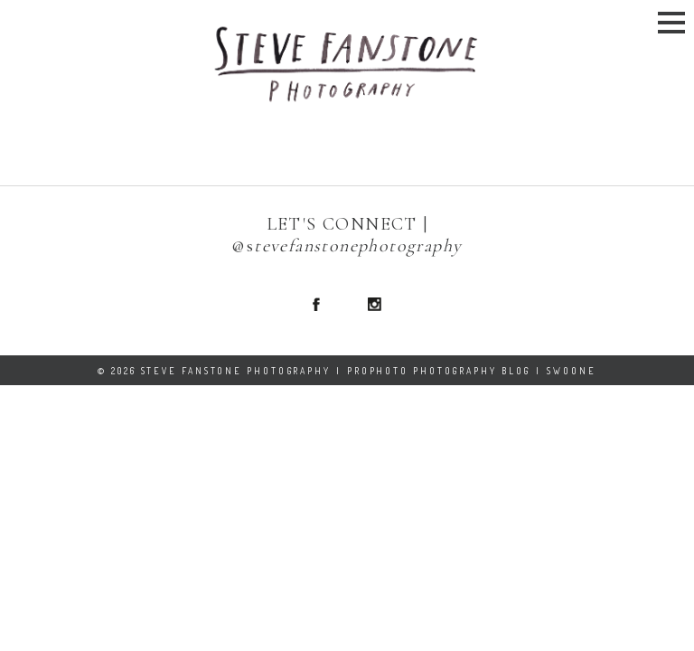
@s (242, 246)
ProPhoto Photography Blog (439, 370)
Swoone (571, 370)
